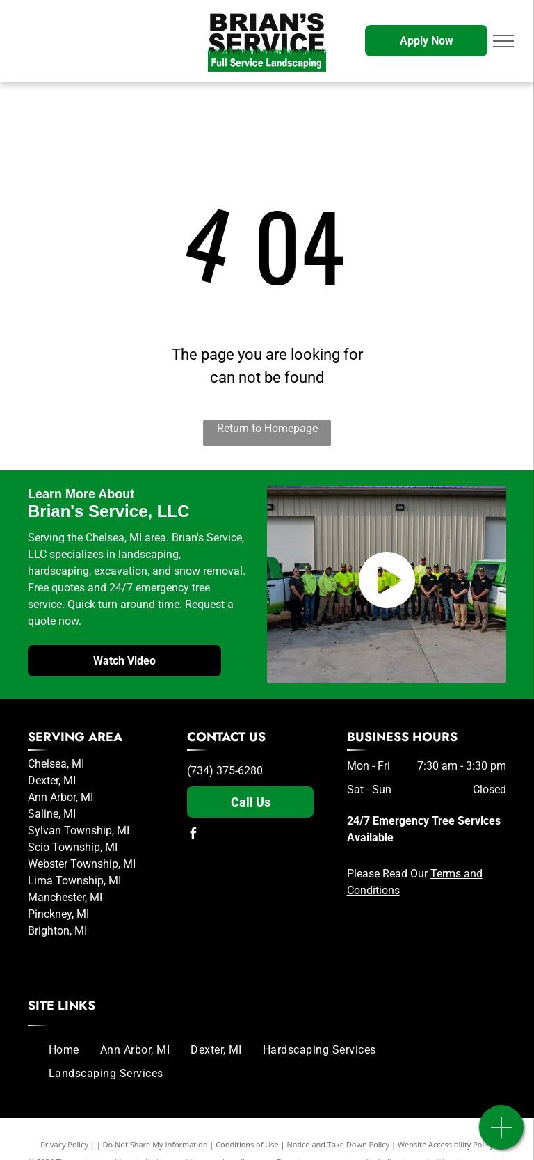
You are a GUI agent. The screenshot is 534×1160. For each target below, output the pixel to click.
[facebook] (193, 835)
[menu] (503, 41)
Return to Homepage (267, 428)
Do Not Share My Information (155, 1144)
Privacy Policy (64, 1144)
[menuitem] (64, 1050)
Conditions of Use (247, 1144)
